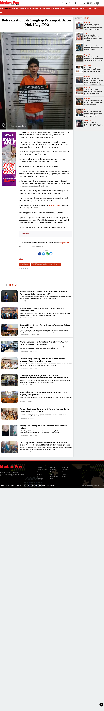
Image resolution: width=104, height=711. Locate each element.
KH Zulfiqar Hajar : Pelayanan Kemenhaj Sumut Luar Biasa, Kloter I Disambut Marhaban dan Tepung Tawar (45, 443)
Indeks (2, 12)
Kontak (52, 485)
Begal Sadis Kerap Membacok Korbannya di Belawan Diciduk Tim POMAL (93, 124)
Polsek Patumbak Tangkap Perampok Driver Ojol (46, 264)
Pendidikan (63, 8)
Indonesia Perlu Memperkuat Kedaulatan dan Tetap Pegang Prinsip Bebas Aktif (44, 393)
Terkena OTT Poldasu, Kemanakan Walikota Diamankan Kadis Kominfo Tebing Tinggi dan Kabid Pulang (93, 27)
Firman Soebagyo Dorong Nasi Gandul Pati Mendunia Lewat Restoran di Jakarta (44, 410)
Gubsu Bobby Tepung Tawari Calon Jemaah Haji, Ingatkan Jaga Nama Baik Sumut (42, 359)
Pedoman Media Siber (22, 485)
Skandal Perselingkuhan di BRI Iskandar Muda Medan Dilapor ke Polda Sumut (93, 69)
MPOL (28, 132)
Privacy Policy (34, 485)
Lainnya (94, 8)
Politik (88, 8)
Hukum (42, 8)
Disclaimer (42, 485)
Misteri (52, 472)
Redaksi (12, 485)
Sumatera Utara (17, 8)
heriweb (102, 485)
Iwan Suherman (6, 30)
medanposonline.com (91, 485)
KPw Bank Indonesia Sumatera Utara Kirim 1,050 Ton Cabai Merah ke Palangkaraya (44, 343)
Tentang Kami (4, 485)
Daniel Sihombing (54, 205)
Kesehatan (65, 467)
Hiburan (82, 8)
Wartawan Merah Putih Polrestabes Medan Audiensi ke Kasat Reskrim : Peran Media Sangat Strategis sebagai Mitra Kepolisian (93, 82)
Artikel (64, 476)
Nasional (28, 8)
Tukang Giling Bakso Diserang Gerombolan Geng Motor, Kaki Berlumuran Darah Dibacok (93, 92)
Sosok (51, 474)
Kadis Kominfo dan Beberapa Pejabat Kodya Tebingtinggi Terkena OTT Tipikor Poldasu (94, 58)
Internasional (74, 8)
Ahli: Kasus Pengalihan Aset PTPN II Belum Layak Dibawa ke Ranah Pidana (93, 47)
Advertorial (65, 472)
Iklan (48, 485)
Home (2, 8)
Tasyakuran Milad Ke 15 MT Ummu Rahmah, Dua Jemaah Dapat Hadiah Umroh (93, 102)
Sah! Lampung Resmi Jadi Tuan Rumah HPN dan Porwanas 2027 (42, 309)
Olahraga (49, 8)
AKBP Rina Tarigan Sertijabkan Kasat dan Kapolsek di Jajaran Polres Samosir (93, 37)
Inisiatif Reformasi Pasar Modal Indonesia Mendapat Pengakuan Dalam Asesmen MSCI (44, 292)
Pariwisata (23, 418)
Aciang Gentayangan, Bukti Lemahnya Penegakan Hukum (43, 426)
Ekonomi (56, 8)
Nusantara (35, 8)
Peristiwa (8, 8)
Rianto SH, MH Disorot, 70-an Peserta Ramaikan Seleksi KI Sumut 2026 (45, 326)
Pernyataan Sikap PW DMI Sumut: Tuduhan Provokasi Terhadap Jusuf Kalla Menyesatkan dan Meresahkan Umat (93, 115)
